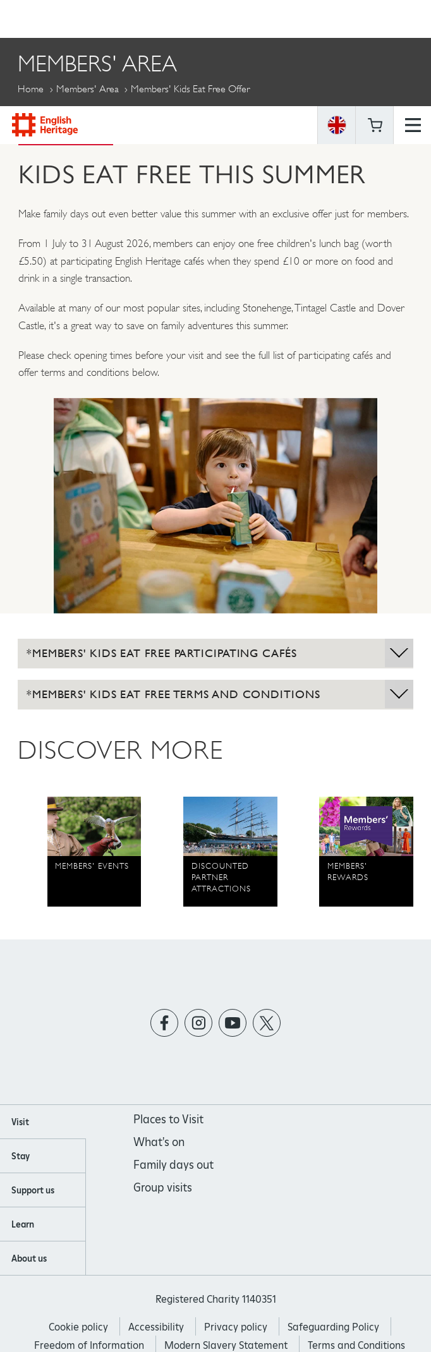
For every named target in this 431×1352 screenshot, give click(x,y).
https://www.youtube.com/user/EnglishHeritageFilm (233, 1022)
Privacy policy (235, 1327)
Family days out (173, 1164)
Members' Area (87, 89)
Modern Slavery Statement (226, 1345)
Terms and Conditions (356, 1345)
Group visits (162, 1187)
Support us (32, 1190)
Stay (20, 1156)
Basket (375, 19)
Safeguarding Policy (333, 1327)
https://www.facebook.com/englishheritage (164, 1022)
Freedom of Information (89, 1345)
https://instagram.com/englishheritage (199, 1022)
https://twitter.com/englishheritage (267, 1022)
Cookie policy (78, 1327)
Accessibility (156, 1327)
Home (31, 89)
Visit (20, 1122)
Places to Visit (168, 1119)
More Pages (48, 118)
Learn (22, 1224)
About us (29, 1258)
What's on (159, 1142)
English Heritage (45, 18)
